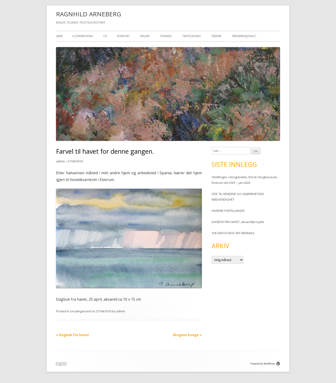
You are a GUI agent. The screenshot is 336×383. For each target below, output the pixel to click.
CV (105, 36)
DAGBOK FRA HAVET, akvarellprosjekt (238, 222)
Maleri (145, 36)
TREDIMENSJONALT (244, 36)
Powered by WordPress (265, 363)
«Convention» (82, 36)
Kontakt (123, 36)
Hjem (59, 36)
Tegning (166, 36)
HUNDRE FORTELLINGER (228, 211)
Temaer (216, 36)
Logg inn (61, 363)
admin (60, 161)
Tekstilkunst (191, 36)
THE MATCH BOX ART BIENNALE (233, 233)
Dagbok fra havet (72, 335)
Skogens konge (187, 335)
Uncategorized (80, 311)
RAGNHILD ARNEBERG (88, 14)
